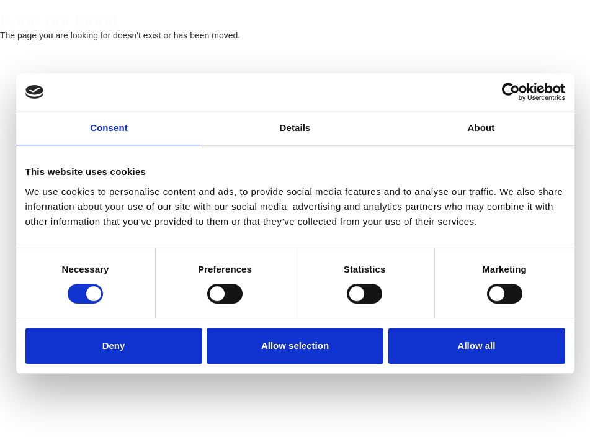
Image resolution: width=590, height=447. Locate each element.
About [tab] (481, 127)
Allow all (477, 345)
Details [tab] (295, 127)
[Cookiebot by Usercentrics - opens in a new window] (511, 92)
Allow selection (295, 345)
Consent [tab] (109, 127)
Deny (113, 345)
